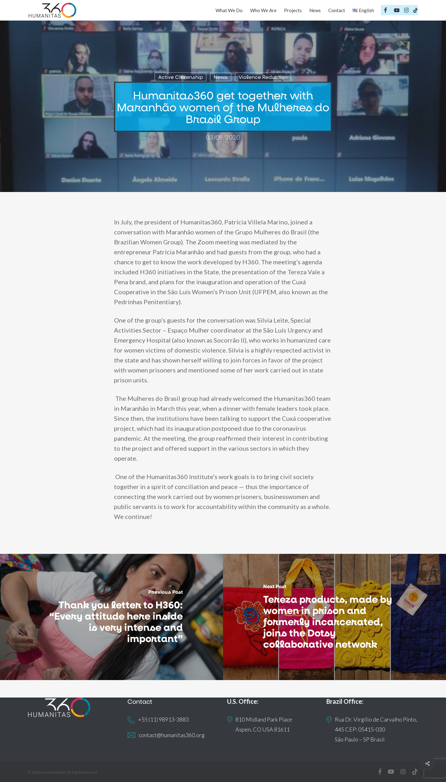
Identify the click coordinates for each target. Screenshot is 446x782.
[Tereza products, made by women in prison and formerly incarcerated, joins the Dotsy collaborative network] (334, 617)
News (221, 77)
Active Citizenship (180, 77)
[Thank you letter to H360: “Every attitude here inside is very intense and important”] (111, 617)
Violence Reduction (263, 77)
